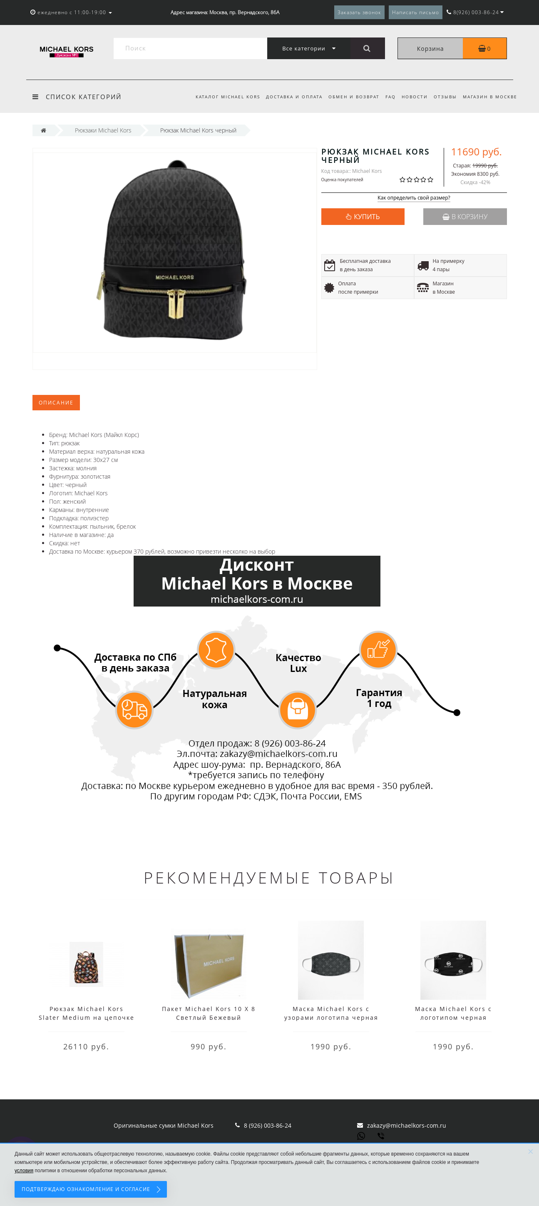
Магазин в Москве (490, 97)
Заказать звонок (359, 12)
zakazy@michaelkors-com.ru (406, 1125)
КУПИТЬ (367, 216)
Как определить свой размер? (414, 198)
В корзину (464, 216)
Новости (412, 97)
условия (24, 1171)
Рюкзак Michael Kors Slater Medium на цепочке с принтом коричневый (86, 1017)
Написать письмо (415, 12)
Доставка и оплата (287, 97)
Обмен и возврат (349, 97)
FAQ (387, 97)
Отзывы (444, 97)
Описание (56, 402)
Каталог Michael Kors (220, 97)
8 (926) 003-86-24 (267, 1125)
